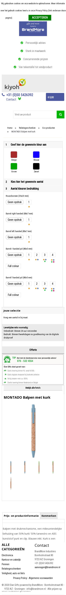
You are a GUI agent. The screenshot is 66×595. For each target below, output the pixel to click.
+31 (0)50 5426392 (19, 95)
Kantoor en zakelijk (11, 559)
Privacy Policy (20, 578)
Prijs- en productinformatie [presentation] (21, 515)
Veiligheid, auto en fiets (13, 573)
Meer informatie (20, 18)
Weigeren (56, 18)
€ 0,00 (51, 97)
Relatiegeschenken (27, 128)
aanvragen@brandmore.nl (47, 567)
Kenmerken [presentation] (49, 515)
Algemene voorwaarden (41, 578)
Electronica (7, 555)
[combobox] (35, 114)
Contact (11, 99)
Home (9, 128)
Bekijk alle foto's (33, 387)
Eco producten (48, 128)
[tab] (21, 515)
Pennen (5, 564)
